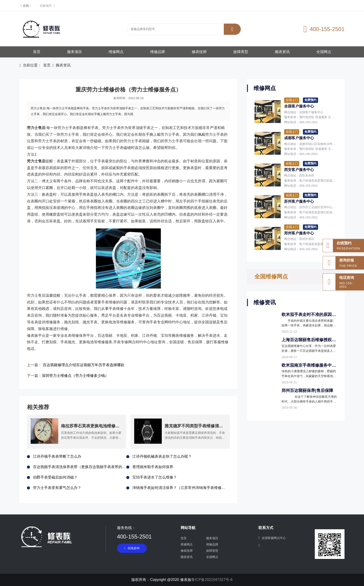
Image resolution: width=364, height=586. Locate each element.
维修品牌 (157, 52)
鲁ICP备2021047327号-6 (212, 580)
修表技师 (199, 52)
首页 (36, 52)
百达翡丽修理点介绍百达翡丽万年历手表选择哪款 (83, 365)
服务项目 (74, 52)
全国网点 (323, 52)
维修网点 (116, 52)
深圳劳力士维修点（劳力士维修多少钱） (75, 376)
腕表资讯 (282, 52)
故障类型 (240, 52)
